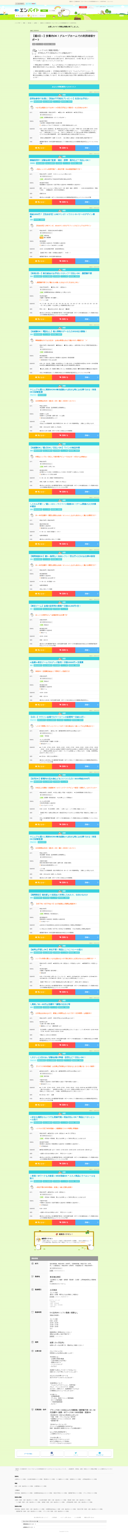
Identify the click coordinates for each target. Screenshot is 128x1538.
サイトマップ (110, 6)
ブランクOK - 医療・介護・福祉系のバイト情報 (56, 1511)
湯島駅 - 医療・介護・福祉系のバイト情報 (53, 1502)
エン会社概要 (77, 1517)
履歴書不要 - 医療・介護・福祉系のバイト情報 (28, 1511)
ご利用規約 (54, 1517)
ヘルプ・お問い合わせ (101, 6)
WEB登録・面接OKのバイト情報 (23, 1493)
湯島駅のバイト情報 (75, 1479)
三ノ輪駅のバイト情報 (62, 1479)
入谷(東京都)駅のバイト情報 (34, 1479)
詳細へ (87, 148)
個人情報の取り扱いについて (41, 1517)
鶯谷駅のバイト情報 (49, 1479)
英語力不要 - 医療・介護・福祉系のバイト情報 (89, 1509)
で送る (28, 1453)
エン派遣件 (20, 3)
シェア (52, 1455)
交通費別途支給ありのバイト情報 (43, 1493)
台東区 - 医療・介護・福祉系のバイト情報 (26, 1500)
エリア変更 (52, 10)
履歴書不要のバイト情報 (75, 1493)
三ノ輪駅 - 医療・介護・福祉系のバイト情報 (28, 1502)
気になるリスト (24, 16)
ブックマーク (99, 1455)
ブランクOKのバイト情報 (90, 1493)
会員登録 (83, 7)
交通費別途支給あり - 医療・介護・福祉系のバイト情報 (61, 1509)
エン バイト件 (31, 3)
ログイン (90, 7)
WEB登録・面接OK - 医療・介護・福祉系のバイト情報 (29, 1509)
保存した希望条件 (40, 16)
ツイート (76, 1455)
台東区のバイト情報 (20, 1479)
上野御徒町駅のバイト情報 (89, 1479)
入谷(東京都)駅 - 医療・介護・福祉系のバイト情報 (52, 1500)
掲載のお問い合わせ (89, 1517)
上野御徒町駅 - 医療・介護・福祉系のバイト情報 (79, 1502)
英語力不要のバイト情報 (60, 1493)
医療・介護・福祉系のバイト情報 (24, 1486)
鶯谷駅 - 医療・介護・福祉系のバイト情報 (79, 1500)
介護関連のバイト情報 (40, 1486)
